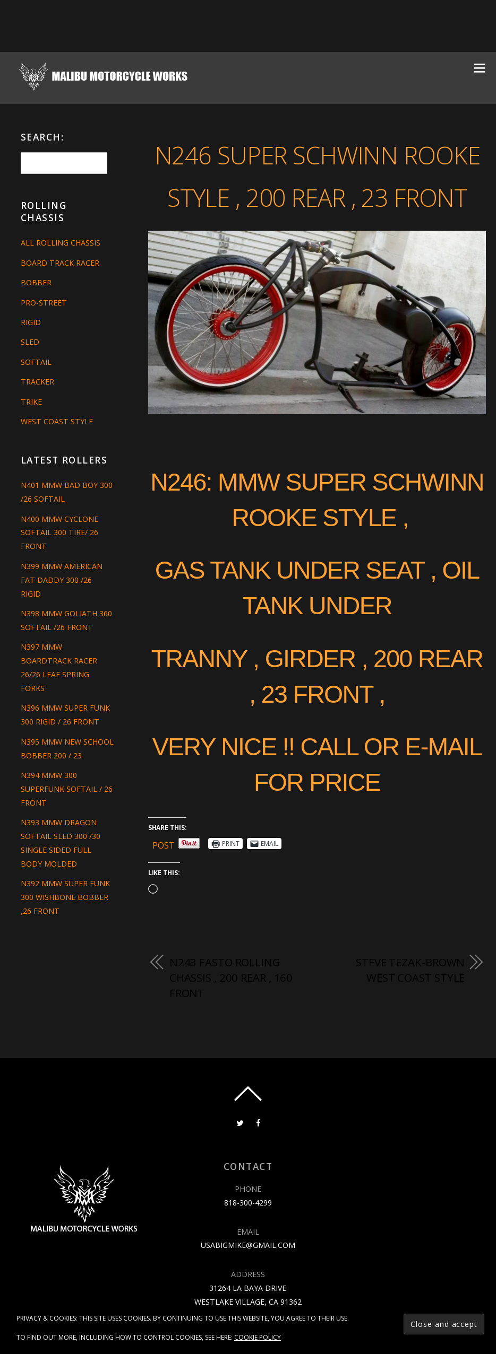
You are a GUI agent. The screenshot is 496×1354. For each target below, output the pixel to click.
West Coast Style (57, 421)
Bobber (36, 282)
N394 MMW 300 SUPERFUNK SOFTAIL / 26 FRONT (67, 803)
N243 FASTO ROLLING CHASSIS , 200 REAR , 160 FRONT (231, 1021)
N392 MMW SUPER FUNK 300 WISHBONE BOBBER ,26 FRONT (65, 911)
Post (163, 886)
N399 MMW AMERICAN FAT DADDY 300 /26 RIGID (61, 580)
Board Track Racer (60, 263)
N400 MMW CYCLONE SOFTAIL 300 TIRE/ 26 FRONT (59, 533)
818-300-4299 (248, 1246)
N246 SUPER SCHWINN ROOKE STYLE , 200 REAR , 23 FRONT (317, 195)
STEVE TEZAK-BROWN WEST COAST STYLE (409, 1013)
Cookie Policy (257, 1337)
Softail (36, 362)
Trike (31, 402)
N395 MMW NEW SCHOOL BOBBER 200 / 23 (62, 755)
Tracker (37, 382)
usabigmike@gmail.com (248, 1289)
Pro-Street (44, 303)
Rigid (31, 322)
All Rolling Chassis (61, 243)
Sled (30, 342)
